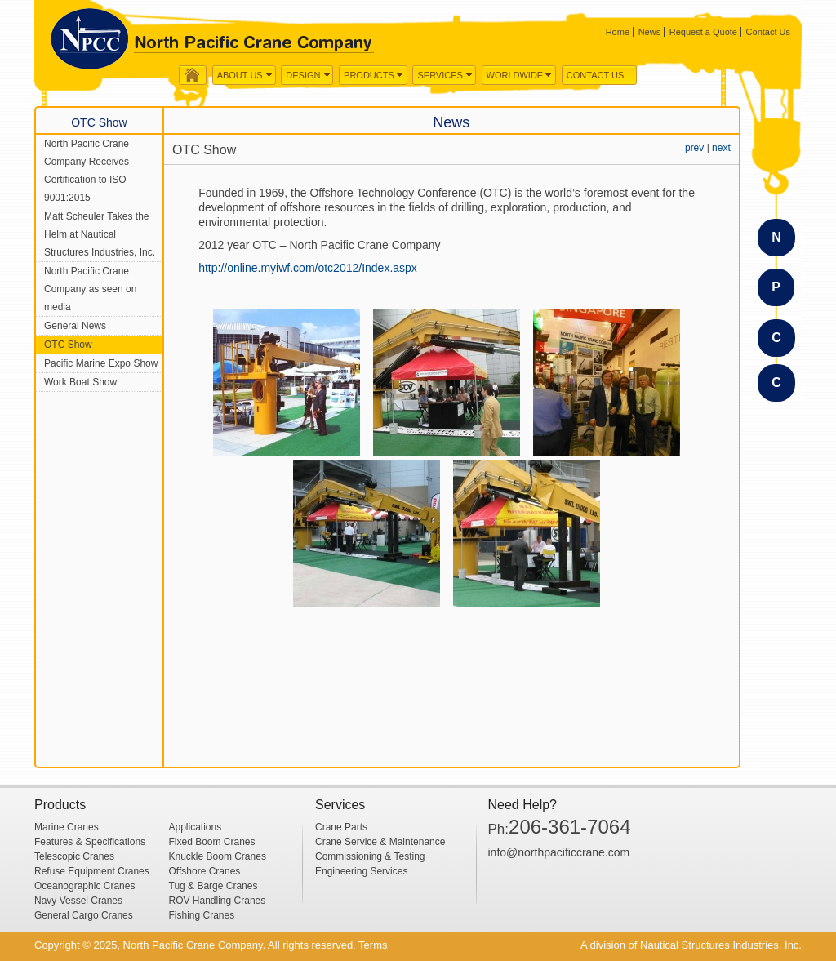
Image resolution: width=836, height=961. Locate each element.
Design (303, 75)
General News (75, 325)
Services (439, 75)
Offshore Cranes (205, 871)
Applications (195, 827)
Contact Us (768, 32)
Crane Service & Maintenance (380, 842)
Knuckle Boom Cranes (217, 856)
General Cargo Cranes (83, 915)
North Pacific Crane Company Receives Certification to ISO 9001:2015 (86, 170)
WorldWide (515, 75)
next (721, 147)
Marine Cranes (66, 827)
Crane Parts (341, 827)
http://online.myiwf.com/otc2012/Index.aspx (307, 267)
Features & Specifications (89, 842)
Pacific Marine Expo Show (101, 363)
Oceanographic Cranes (84, 886)
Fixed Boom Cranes (212, 842)
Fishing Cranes (202, 915)
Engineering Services (361, 871)
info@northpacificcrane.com (559, 852)
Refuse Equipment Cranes (91, 871)
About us (240, 75)
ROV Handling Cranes (217, 900)
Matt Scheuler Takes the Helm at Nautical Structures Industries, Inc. (99, 234)
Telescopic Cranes (74, 856)
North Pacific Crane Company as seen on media (90, 289)
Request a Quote (703, 32)
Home (617, 32)
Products (369, 75)
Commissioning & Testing (370, 856)
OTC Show (68, 344)
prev (694, 147)
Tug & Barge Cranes (213, 886)
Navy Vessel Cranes (78, 900)
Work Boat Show (80, 382)
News (649, 32)
